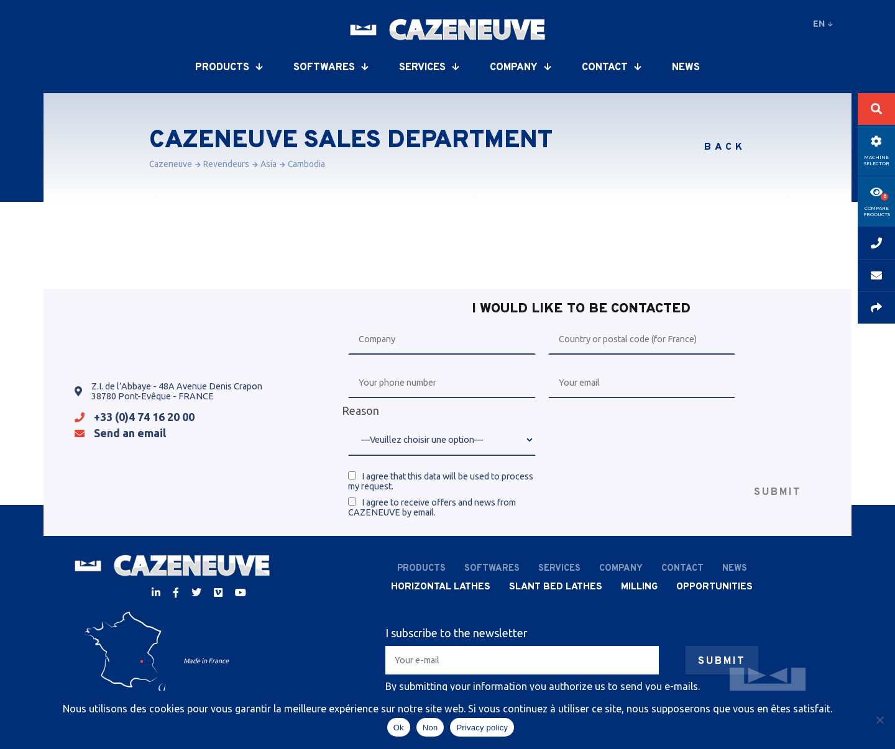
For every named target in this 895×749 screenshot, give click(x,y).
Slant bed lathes (555, 587)
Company (520, 67)
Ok (398, 727)
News (686, 67)
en (823, 24)
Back (725, 147)
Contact (611, 67)
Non (430, 727)
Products (228, 67)
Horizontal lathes (440, 587)
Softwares (330, 67)
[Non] (879, 720)
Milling (639, 587)
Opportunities (714, 587)
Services (429, 67)
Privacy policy (482, 727)
